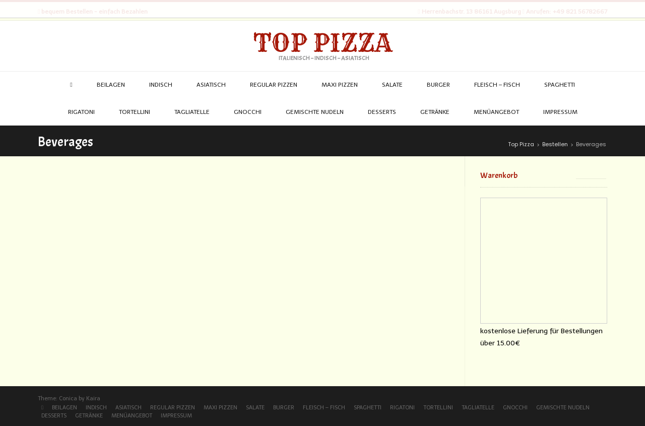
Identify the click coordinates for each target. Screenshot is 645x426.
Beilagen (64, 407)
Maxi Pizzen (220, 407)
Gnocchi (515, 407)
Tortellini (438, 407)
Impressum (176, 415)
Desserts (54, 415)
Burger (283, 407)
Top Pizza (322, 43)
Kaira (93, 398)
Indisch (96, 407)
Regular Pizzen (172, 407)
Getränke (89, 415)
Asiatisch (128, 407)
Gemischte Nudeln (563, 407)
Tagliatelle (478, 407)
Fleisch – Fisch (324, 407)
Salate (255, 407)
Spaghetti (367, 407)
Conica (68, 398)
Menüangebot (131, 415)
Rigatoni (402, 407)
